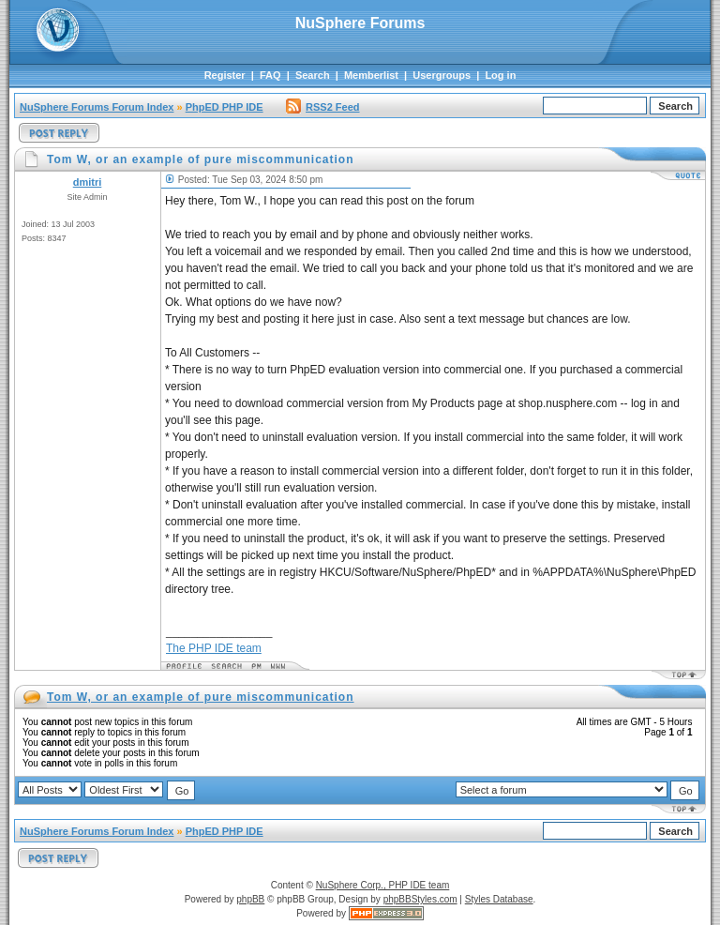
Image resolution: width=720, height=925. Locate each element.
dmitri (87, 182)
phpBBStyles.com (420, 899)
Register (225, 75)
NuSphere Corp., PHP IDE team (383, 885)
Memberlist (371, 75)
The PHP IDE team (214, 648)
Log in (500, 75)
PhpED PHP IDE (224, 107)
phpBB (250, 899)
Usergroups (441, 75)
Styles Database (499, 899)
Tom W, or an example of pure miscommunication (200, 697)
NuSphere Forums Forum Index (96, 107)
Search (312, 75)
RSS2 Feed (322, 107)
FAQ (270, 75)
